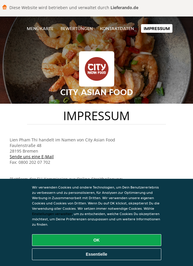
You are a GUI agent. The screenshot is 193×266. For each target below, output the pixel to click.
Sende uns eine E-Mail (32, 156)
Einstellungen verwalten (52, 214)
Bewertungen (77, 28)
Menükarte (40, 28)
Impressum (157, 28)
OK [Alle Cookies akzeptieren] (96, 240)
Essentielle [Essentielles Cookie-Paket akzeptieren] (96, 254)
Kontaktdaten (117, 28)
